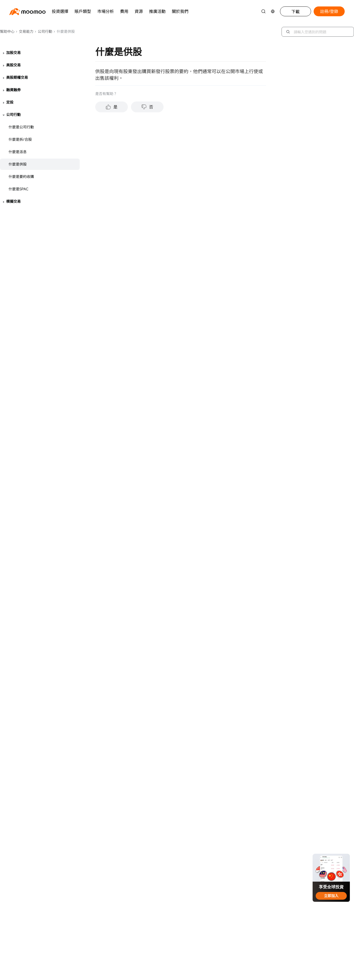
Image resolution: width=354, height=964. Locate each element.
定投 (9, 102)
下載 (295, 11)
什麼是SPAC (18, 188)
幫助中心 (7, 31)
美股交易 (13, 64)
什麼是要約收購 (21, 176)
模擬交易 (13, 201)
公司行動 (43, 31)
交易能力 (24, 31)
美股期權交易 (17, 77)
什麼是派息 (18, 151)
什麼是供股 (18, 164)
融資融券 (13, 89)
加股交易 (13, 52)
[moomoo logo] (27, 11)
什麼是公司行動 (21, 126)
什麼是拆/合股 (20, 139)
